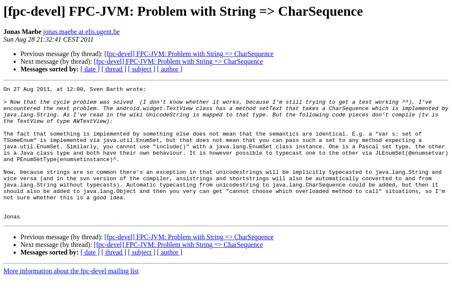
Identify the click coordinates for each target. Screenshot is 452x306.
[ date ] (90, 69)
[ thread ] (113, 69)
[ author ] (170, 69)
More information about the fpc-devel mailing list (71, 297)
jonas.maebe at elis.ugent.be (81, 31)
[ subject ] (141, 69)
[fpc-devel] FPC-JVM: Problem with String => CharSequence (189, 53)
